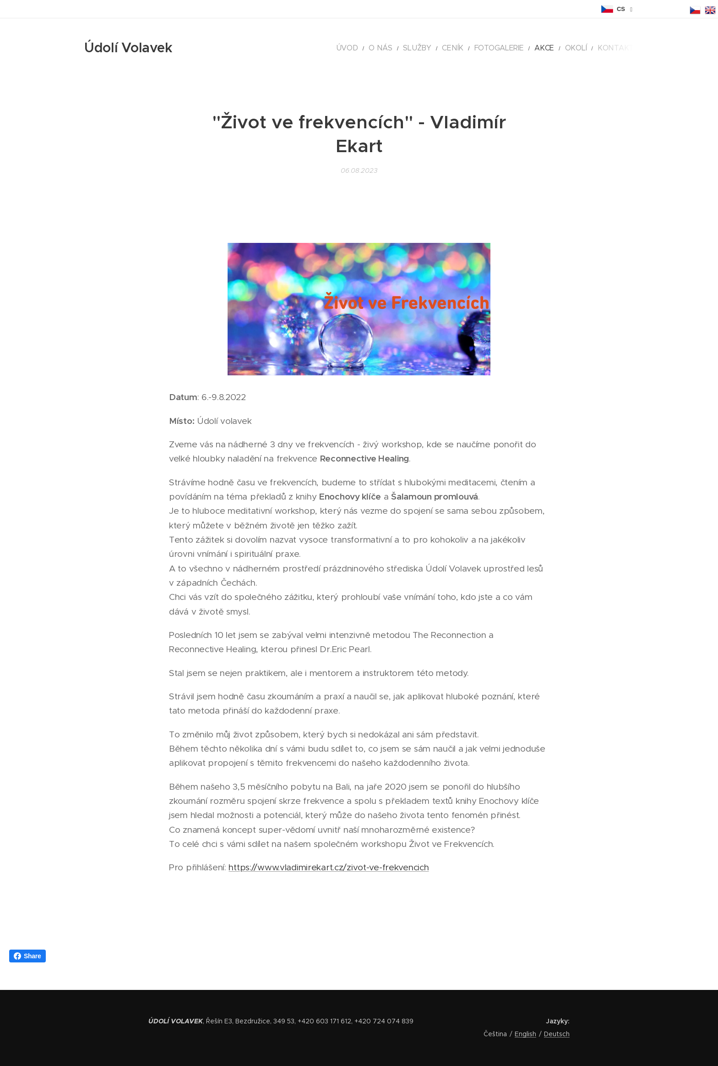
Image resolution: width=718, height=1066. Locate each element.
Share (27, 956)
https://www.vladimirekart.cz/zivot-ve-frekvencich (328, 868)
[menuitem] (384, 48)
